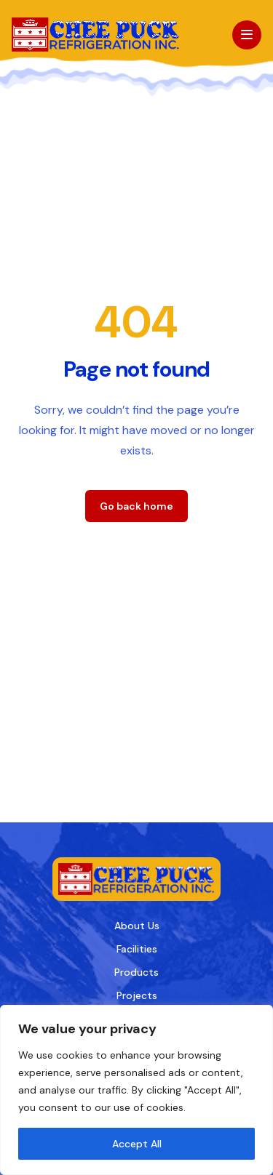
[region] (136, 1090)
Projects (136, 995)
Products (136, 972)
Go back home (136, 506)
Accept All (137, 1143)
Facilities (136, 948)
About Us (136, 925)
